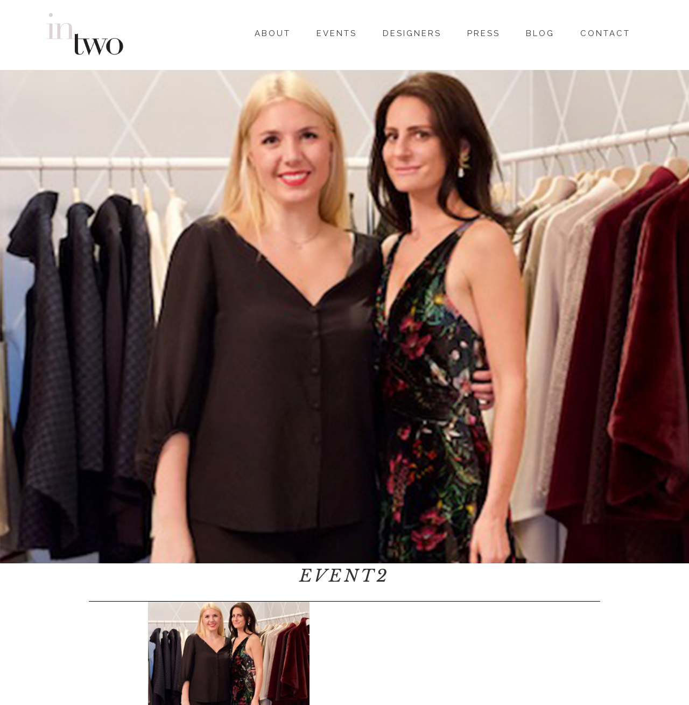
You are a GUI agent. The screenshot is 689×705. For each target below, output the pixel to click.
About (273, 32)
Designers (412, 32)
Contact (605, 32)
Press (483, 32)
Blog (540, 32)
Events (337, 32)
